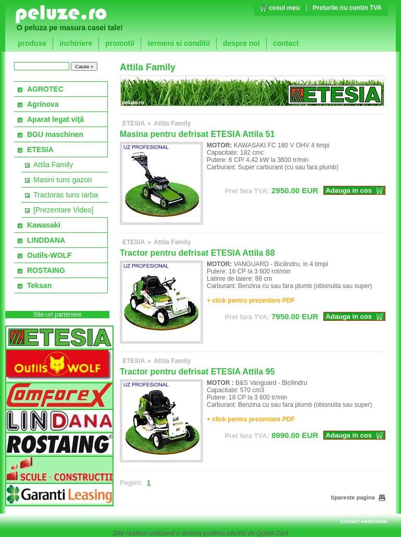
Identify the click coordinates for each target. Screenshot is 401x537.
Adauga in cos (348, 190)
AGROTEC (45, 89)
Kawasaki (43, 225)
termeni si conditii (178, 43)
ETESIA (40, 149)
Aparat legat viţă (55, 119)
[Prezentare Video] (63, 210)
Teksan (39, 285)
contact (286, 43)
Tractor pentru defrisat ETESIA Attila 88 (197, 252)
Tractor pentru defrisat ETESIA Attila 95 (197, 371)
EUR (272, 190)
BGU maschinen (55, 134)
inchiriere (75, 43)
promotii (119, 43)
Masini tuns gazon (62, 180)
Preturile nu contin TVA (347, 7)
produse (32, 43)
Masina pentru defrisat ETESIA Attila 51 (197, 134)
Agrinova (43, 104)
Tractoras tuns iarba (65, 195)
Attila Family (53, 164)
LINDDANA (46, 240)
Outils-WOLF (49, 255)
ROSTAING (46, 270)
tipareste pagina (358, 497)
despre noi (241, 43)
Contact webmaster (364, 521)
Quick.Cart (273, 533)
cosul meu (284, 7)
